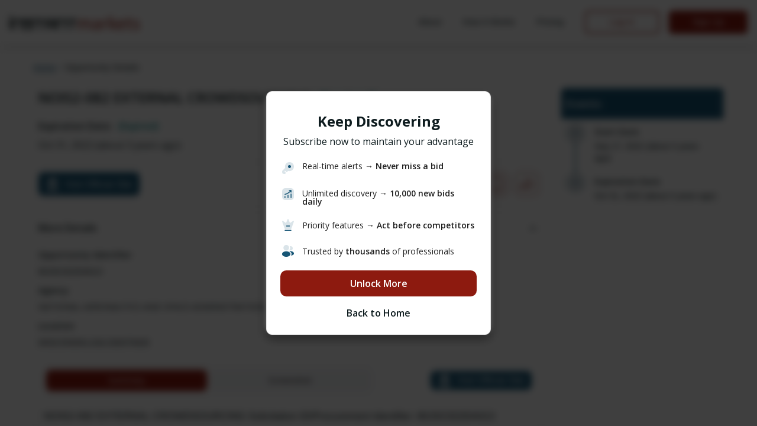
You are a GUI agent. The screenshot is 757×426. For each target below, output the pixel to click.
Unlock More (378, 283)
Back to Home (378, 313)
